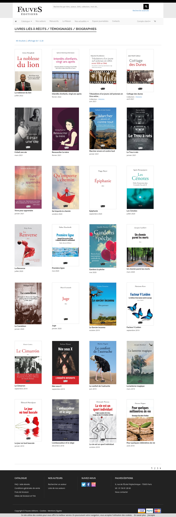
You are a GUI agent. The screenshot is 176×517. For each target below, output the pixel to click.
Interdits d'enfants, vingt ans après (67, 94)
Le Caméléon (20, 326)
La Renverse (20, 268)
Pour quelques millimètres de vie (141, 443)
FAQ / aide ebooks (22, 484)
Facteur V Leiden (134, 327)
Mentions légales (55, 511)
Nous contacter (121, 492)
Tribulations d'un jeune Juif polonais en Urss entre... (106, 95)
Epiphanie (93, 211)
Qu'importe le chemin (61, 211)
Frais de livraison (22, 492)
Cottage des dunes (135, 94)
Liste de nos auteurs (56, 488)
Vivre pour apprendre (24, 211)
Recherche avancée (141, 10)
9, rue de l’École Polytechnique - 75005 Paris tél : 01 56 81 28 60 (133, 486)
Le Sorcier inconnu (97, 327)
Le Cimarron (20, 386)
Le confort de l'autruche (99, 386)
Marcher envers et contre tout (102, 151)
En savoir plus (140, 515)
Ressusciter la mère (60, 152)
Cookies (43, 511)
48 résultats (21, 41)
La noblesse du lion (23, 93)
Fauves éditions (31, 511)
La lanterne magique (136, 386)
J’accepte (151, 515)
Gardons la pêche (97, 269)
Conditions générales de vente (27, 488)
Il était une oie (21, 152)
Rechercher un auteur (57, 484)
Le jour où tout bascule (25, 443)
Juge (54, 326)
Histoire (101, 99)
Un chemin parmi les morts (138, 269)
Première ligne (58, 268)
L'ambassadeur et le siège (63, 443)
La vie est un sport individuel (101, 444)
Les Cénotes (132, 211)
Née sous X (57, 386)
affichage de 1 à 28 (35, 41)
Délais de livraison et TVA (25, 496)
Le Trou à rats (132, 152)
